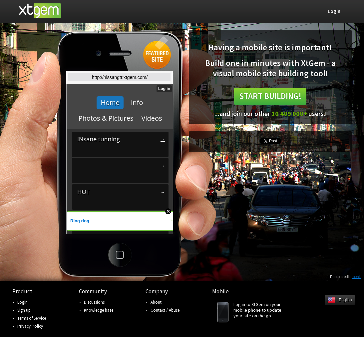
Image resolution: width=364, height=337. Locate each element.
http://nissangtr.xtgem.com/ (120, 77)
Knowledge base (98, 310)
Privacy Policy (30, 326)
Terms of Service (31, 318)
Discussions (94, 302)
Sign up (24, 310)
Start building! (270, 96)
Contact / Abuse (165, 310)
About (156, 302)
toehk (356, 277)
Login (22, 302)
